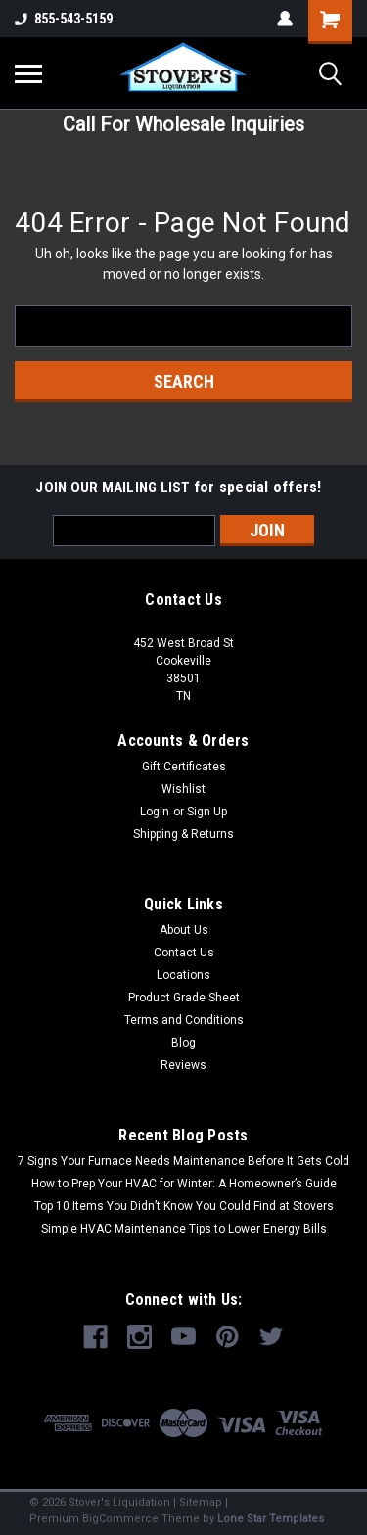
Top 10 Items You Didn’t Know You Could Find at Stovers (184, 1206)
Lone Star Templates (270, 1518)
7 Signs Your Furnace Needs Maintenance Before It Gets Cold (183, 1161)
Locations (183, 975)
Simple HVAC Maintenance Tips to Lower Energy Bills (184, 1228)
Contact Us (184, 952)
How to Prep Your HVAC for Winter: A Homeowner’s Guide (184, 1183)
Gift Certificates (184, 766)
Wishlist (183, 789)
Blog (183, 1042)
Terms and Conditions (184, 1020)
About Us (184, 930)
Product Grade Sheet (184, 997)
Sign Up (207, 811)
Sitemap (200, 1502)
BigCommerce (120, 1518)
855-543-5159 (64, 18)
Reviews (183, 1065)
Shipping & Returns (183, 834)
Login (154, 811)
